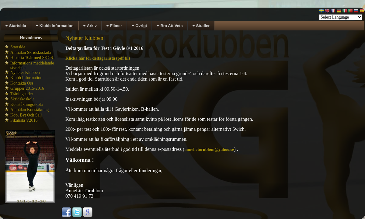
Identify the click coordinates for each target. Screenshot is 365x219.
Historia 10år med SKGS (31, 57)
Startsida (17, 47)
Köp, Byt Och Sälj (26, 115)
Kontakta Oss (21, 83)
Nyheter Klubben (25, 72)
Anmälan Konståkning (29, 109)
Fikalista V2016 (24, 120)
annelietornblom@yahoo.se (209, 149)
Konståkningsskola (26, 104)
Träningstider (21, 94)
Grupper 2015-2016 (27, 88)
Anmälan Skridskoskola (30, 52)
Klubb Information (26, 77)
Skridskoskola (22, 99)
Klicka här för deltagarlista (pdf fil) (97, 58)
